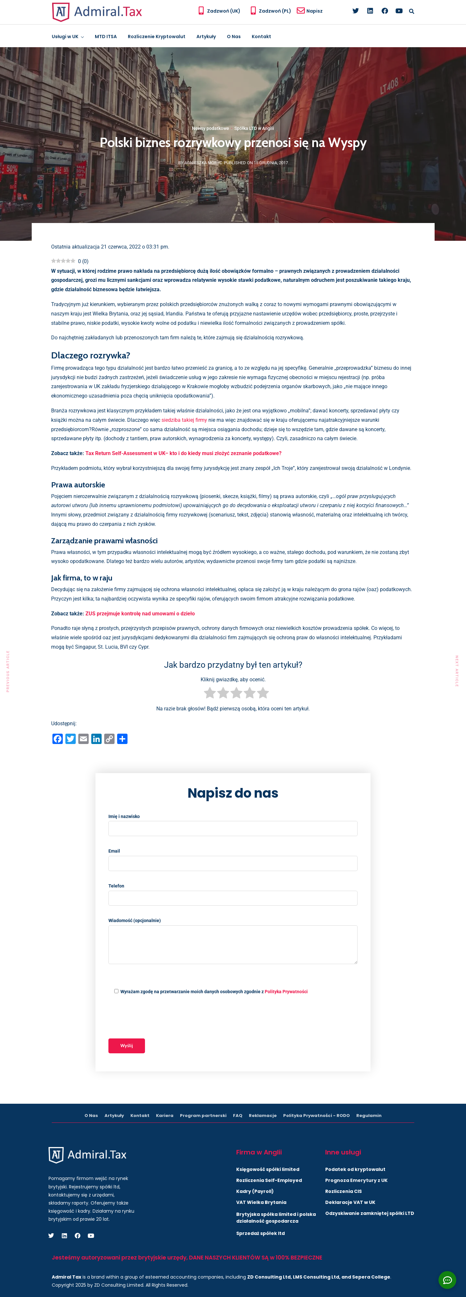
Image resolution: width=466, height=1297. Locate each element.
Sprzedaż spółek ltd (260, 1233)
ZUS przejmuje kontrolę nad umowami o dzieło (140, 614)
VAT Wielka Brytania (261, 1202)
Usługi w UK (65, 36)
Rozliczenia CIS (343, 1191)
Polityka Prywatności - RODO (316, 1115)
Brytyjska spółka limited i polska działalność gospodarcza (276, 1217)
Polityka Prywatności (286, 991)
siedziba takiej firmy (184, 420)
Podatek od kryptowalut (355, 1169)
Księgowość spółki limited (267, 1169)
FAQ (237, 1115)
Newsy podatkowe (210, 128)
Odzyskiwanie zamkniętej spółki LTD (369, 1213)
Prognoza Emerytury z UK (356, 1180)
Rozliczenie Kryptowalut (156, 36)
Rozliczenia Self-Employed (269, 1180)
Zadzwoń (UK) (223, 11)
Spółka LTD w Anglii (254, 128)
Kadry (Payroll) (255, 1191)
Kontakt (261, 36)
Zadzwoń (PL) (275, 11)
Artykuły (206, 36)
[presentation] (157, 1017)
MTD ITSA (106, 36)
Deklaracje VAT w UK (350, 1202)
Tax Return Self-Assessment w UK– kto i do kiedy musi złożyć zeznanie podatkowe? (183, 453)
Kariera (164, 1115)
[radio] (210, 694)
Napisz (314, 11)
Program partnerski (203, 1115)
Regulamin (369, 1115)
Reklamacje (263, 1115)
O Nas (234, 36)
